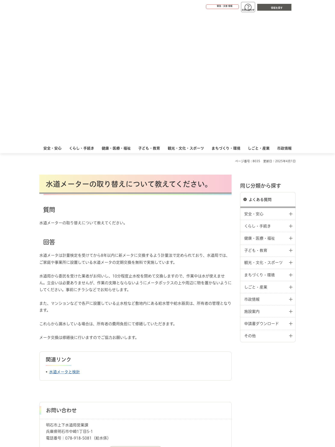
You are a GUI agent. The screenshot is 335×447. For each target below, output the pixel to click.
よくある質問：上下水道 (89, 345)
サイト (266, 361)
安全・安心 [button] (253, 83)
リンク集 (236, 361)
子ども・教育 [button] (255, 119)
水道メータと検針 (64, 240)
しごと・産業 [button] (255, 156)
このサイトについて (74, 361)
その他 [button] (250, 204)
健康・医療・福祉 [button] (259, 107)
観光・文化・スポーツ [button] (263, 131)
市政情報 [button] (252, 168)
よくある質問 (260, 68)
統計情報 (180, 426)
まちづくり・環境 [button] (259, 144)
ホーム (43, 345)
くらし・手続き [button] (257, 95)
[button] (206, 7)
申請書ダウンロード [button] (261, 192)
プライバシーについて (194, 361)
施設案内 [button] (252, 180)
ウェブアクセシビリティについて (133, 361)
